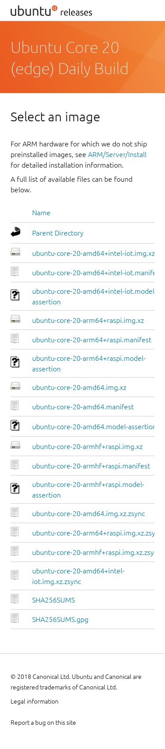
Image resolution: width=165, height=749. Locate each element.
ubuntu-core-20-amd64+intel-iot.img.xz (93, 253)
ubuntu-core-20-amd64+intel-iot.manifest (97, 273)
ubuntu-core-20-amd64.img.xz (79, 387)
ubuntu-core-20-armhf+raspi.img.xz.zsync (96, 552)
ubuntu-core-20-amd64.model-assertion (94, 427)
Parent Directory (58, 233)
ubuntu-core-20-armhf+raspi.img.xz (87, 446)
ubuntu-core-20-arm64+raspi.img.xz (88, 320)
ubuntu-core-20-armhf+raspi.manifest (91, 466)
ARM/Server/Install (117, 154)
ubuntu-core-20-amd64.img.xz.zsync (88, 513)
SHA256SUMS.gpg (60, 619)
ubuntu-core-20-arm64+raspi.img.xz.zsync (97, 533)
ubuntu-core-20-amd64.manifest (83, 407)
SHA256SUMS (53, 600)
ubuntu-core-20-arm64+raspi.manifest (91, 340)
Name (41, 213)
